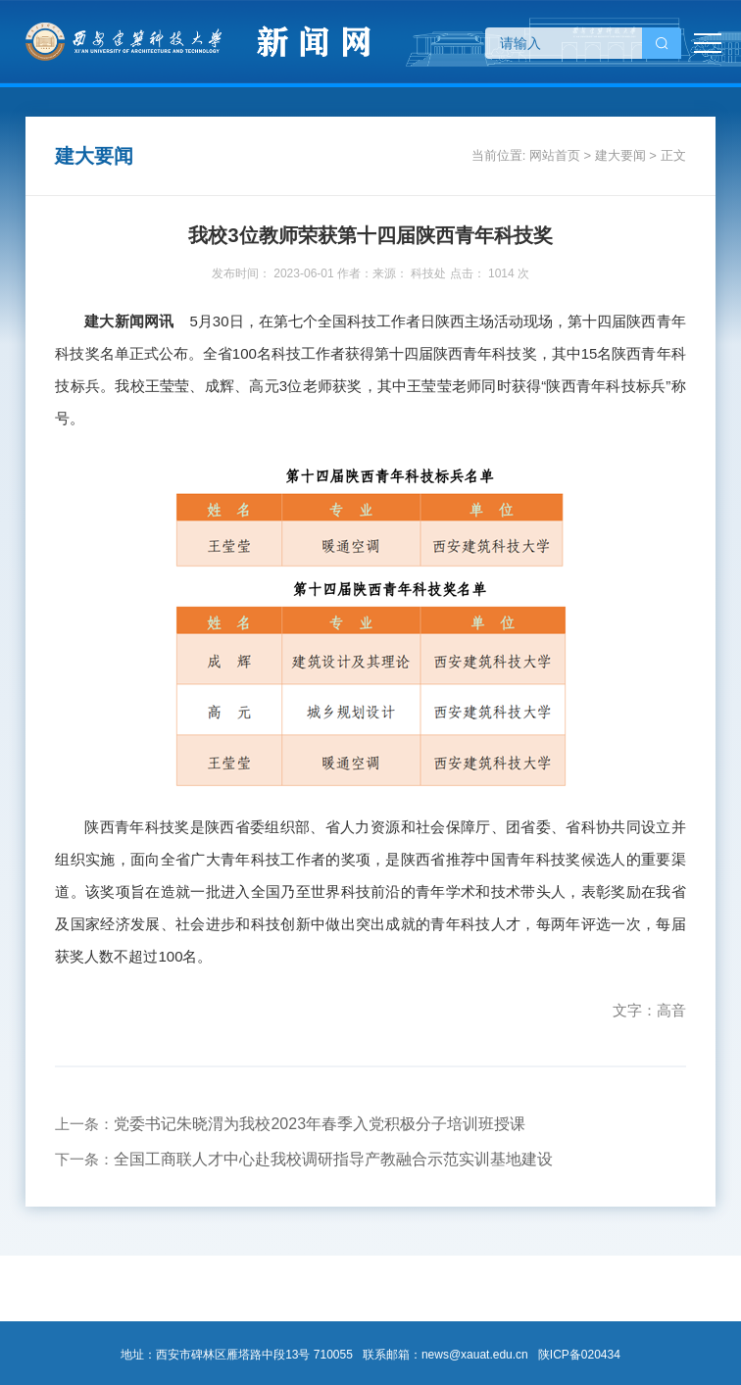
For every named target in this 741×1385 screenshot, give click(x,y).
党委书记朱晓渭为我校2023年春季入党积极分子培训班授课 (319, 1123)
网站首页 (554, 155)
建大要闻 (620, 155)
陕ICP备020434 (579, 1354)
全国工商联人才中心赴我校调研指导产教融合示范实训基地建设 (333, 1159)
